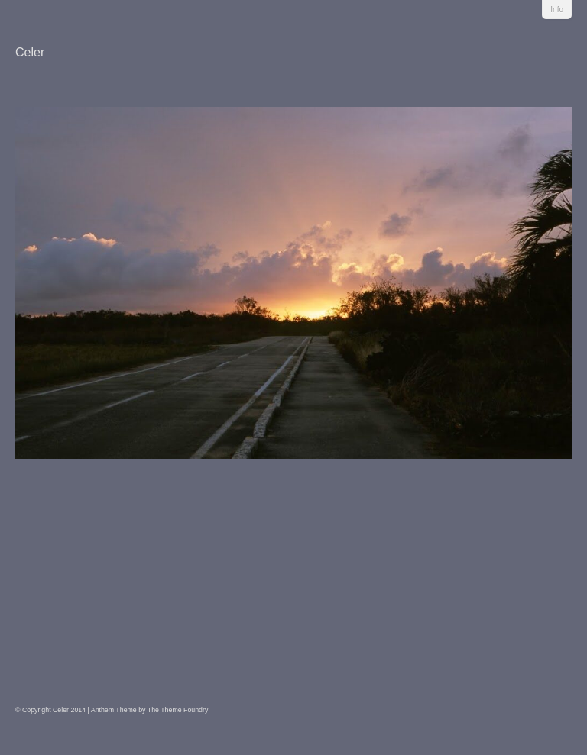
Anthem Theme (114, 710)
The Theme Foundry (178, 710)
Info (556, 9)
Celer (29, 52)
